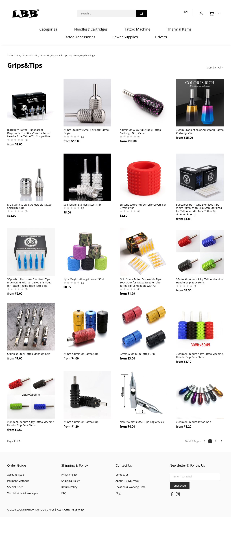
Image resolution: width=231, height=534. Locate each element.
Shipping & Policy (74, 465)
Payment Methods (18, 481)
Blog (118, 493)
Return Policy (69, 487)
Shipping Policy (70, 481)
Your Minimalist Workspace (23, 493)
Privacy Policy (69, 474)
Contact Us (124, 465)
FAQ (63, 493)
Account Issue (15, 474)
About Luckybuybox (127, 481)
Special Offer (15, 487)
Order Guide (16, 465)
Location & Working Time (130, 487)
